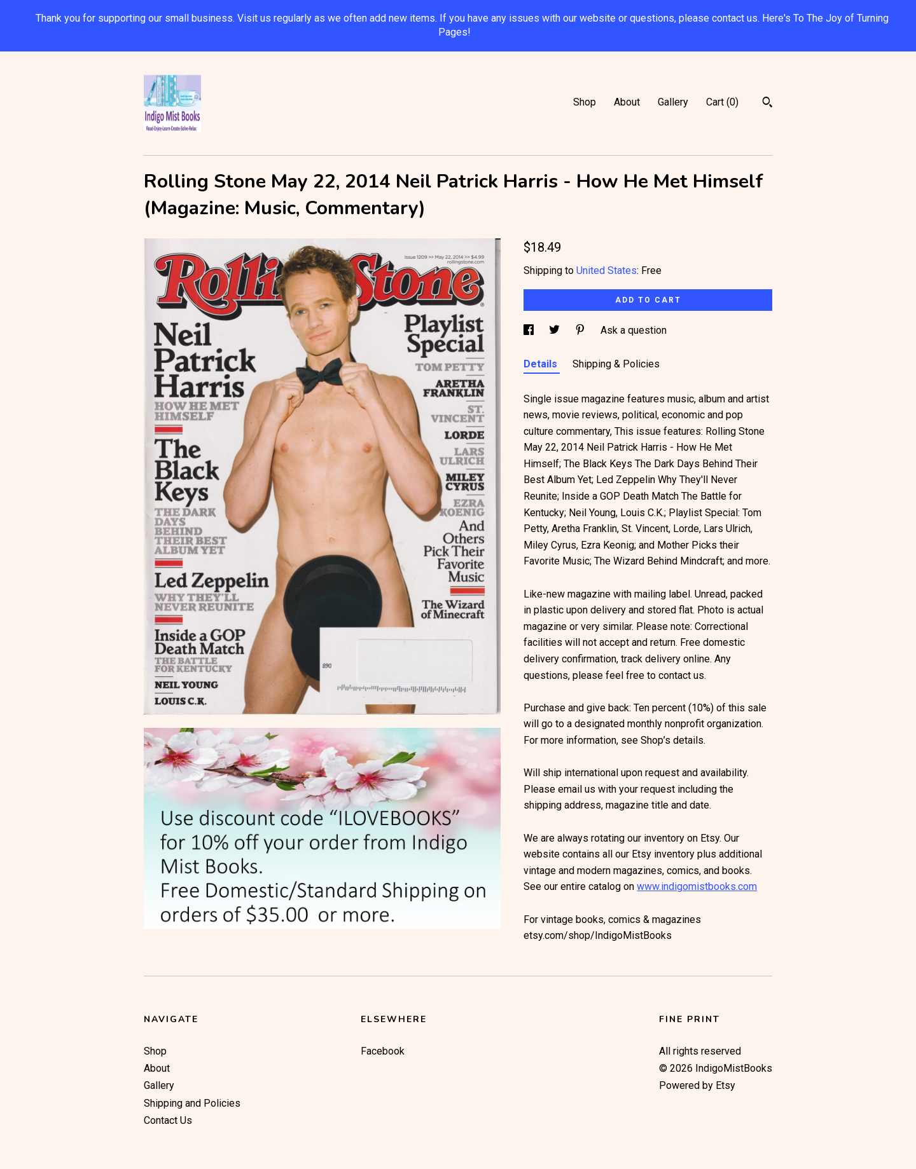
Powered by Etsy (697, 1085)
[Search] (767, 104)
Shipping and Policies (192, 1103)
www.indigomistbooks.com (697, 886)
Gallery (673, 102)
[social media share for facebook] (530, 330)
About (627, 102)
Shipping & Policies (616, 364)
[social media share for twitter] (555, 330)
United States (606, 270)
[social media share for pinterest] (581, 330)
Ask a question (633, 330)
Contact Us (168, 1120)
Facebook (383, 1051)
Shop (584, 102)
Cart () (722, 102)
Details (542, 364)
